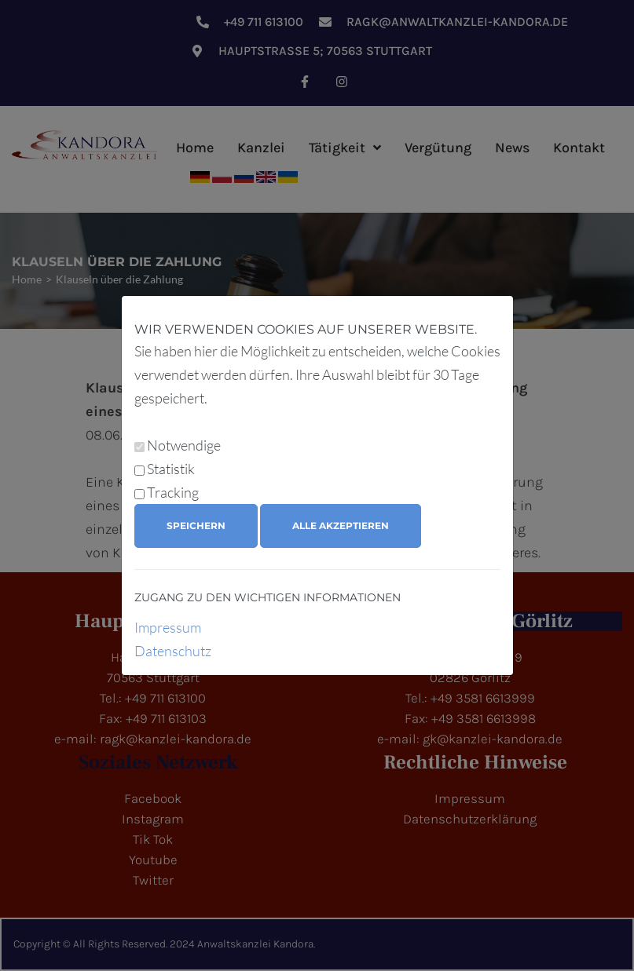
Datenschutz (172, 650)
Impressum (167, 627)
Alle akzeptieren (340, 525)
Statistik (171, 468)
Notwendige (184, 445)
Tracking (173, 492)
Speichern (196, 525)
